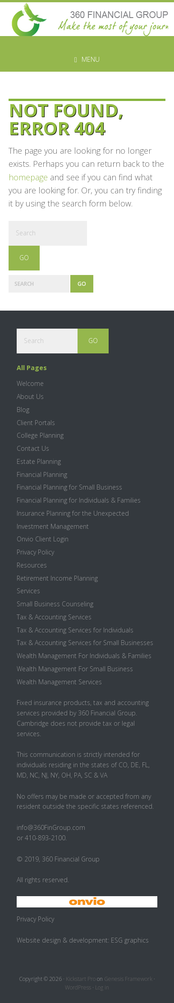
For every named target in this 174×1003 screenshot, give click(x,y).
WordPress (78, 987)
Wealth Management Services (59, 682)
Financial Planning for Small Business (69, 487)
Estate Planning (39, 461)
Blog (23, 409)
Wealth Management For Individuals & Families (84, 655)
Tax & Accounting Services (54, 617)
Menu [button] (91, 59)
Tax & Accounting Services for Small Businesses (85, 642)
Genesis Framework (128, 979)
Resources (32, 565)
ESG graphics (130, 940)
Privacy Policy (35, 552)
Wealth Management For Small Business (75, 668)
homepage (28, 177)
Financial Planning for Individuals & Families (79, 500)
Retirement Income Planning (57, 578)
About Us (30, 396)
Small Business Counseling (55, 604)
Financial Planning (42, 474)
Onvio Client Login (43, 539)
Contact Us (33, 448)
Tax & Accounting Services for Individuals (75, 630)
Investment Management (53, 526)
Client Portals (36, 422)
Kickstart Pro (81, 979)
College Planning (40, 435)
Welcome (30, 383)
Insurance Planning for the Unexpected (73, 513)
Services (28, 590)
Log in (102, 987)
